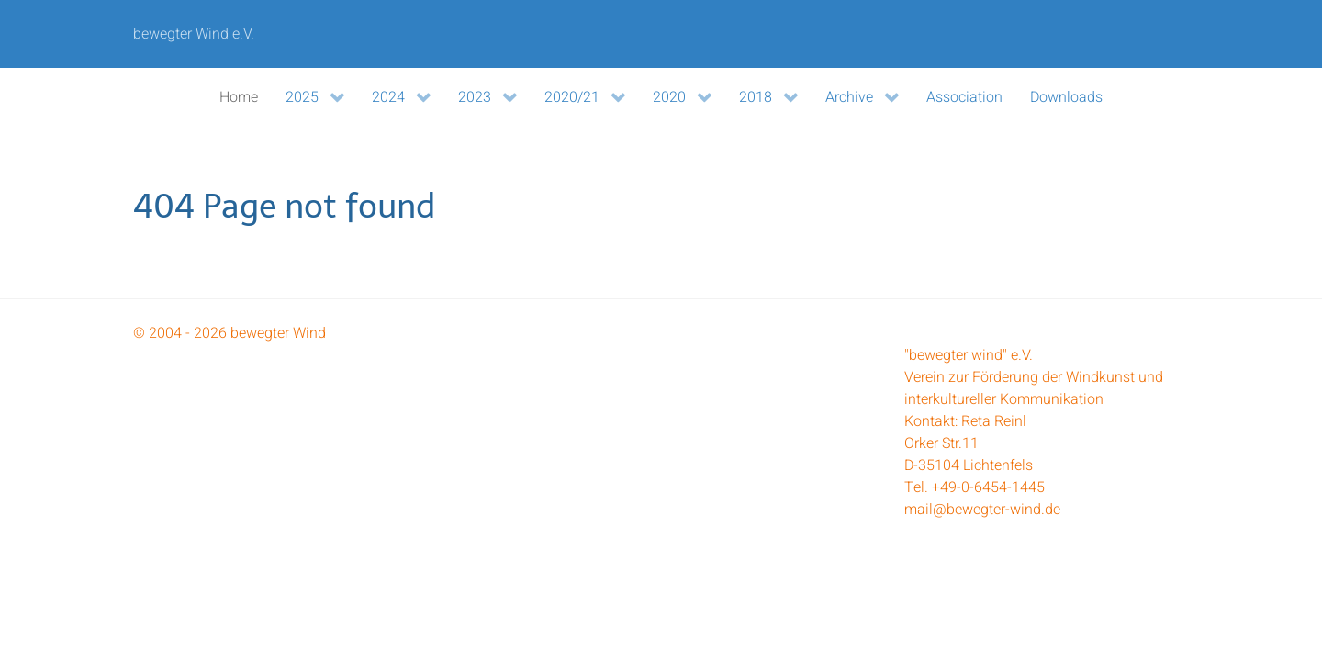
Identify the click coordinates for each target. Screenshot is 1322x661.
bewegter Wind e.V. (193, 34)
